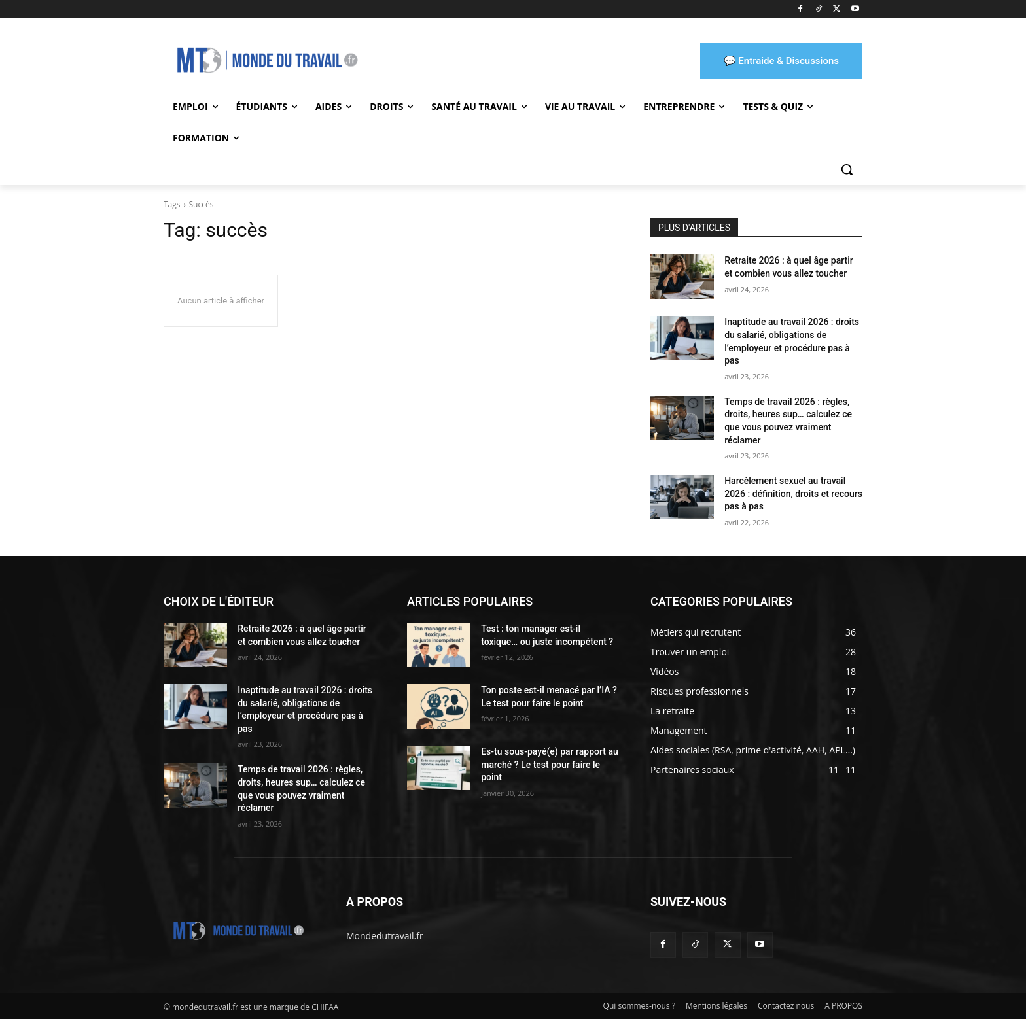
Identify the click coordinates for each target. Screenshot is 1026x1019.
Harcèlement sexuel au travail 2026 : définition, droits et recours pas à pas (793, 493)
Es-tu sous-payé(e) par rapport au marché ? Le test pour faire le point (549, 764)
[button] (846, 169)
